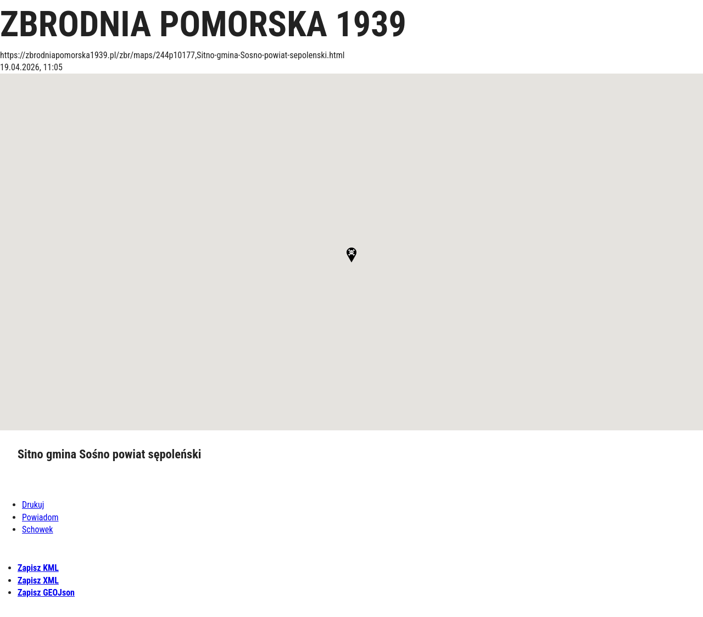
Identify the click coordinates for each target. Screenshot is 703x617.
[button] (351, 254)
